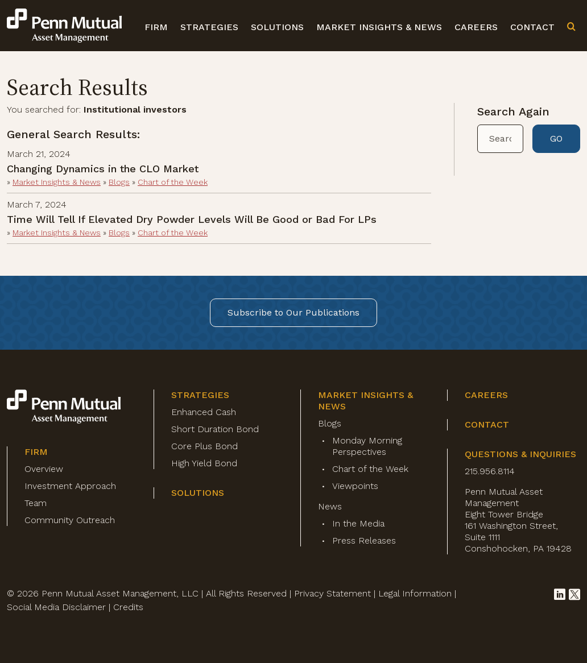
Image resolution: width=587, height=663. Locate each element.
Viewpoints (355, 485)
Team (35, 503)
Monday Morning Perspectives (367, 446)
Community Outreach (69, 520)
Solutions (277, 27)
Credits (128, 607)
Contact (532, 27)
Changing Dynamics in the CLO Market (103, 169)
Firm (156, 27)
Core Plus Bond (204, 446)
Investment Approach (70, 485)
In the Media (358, 523)
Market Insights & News (379, 27)
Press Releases (364, 540)
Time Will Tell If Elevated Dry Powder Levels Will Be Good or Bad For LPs (192, 219)
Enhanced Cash (203, 412)
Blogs (119, 182)
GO (556, 138)
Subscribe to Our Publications (293, 312)
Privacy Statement (332, 593)
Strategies (209, 27)
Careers (476, 27)
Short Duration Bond (215, 429)
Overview (43, 468)
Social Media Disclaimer (56, 607)
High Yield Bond (204, 463)
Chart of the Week (173, 182)
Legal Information (415, 593)
